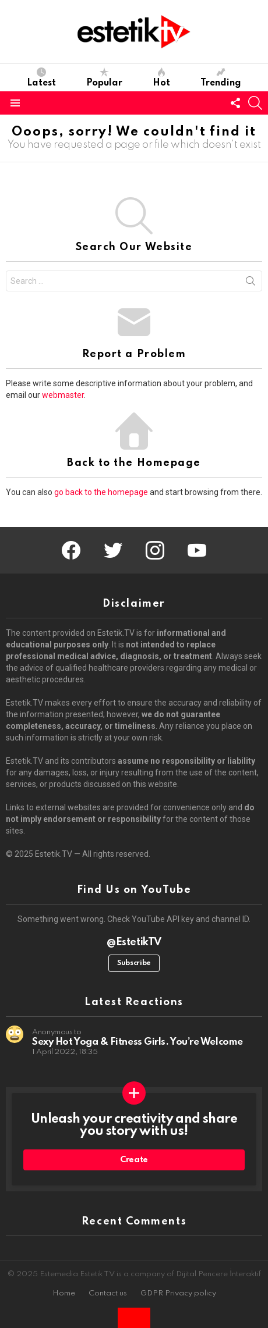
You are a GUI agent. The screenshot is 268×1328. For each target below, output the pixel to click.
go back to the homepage (101, 492)
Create (134, 1160)
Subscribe (134, 963)
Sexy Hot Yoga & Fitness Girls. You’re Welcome (137, 1042)
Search (250, 283)
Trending (220, 77)
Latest (41, 77)
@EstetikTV (134, 942)
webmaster (63, 395)
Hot (161, 77)
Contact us (108, 1293)
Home (63, 1293)
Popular (104, 77)
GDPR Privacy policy (178, 1293)
